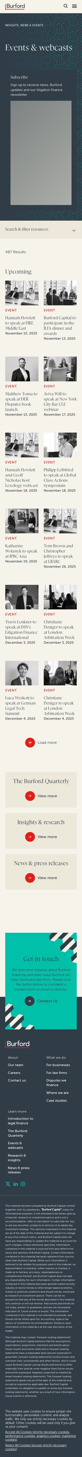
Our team (15, 1065)
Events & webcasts (15, 1145)
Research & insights (17, 1157)
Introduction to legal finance (20, 1120)
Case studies (56, 1100)
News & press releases (19, 1170)
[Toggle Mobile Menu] (74, 6)
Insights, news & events (24, 25)
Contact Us (47, 1001)
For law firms (56, 1073)
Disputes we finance (56, 1082)
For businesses (58, 1065)
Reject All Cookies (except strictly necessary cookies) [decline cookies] (36, 1447)
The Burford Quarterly (17, 1133)
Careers (14, 1073)
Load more (47, 742)
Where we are (57, 1093)
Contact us (17, 1080)
